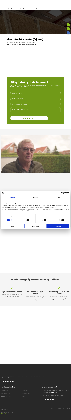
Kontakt (64, 8)
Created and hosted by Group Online (60, 408)
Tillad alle (58, 226)
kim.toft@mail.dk (51, 392)
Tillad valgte (35, 226)
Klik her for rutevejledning (8, 414)
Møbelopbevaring (32, 8)
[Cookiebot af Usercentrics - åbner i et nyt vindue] (62, 193)
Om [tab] (59, 197)
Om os (57, 8)
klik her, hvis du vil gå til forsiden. (27, 44)
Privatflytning (8, 8)
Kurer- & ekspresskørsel (46, 8)
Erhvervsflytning (19, 8)
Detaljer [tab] (35, 197)
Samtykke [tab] (12, 197)
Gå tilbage (10, 44)
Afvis (12, 226)
